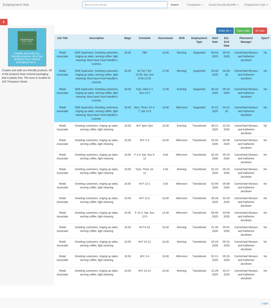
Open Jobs (243, 30)
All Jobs (260, 30)
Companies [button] (195, 4)
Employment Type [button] (256, 4)
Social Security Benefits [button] (224, 4)
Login (265, 303)
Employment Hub (16, 5)
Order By (225, 30)
